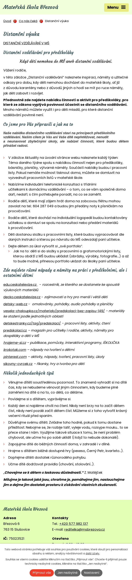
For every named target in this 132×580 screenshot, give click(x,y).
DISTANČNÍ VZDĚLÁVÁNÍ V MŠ (26, 43)
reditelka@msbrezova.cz (84, 529)
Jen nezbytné (67, 573)
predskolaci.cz (15, 330)
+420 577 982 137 (73, 523)
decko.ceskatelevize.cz (21, 297)
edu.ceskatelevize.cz (20, 284)
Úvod (7, 21)
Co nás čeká (28, 21)
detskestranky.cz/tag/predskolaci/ (32, 323)
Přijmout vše (42, 573)
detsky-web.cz (15, 304)
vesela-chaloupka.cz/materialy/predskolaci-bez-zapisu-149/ (54, 311)
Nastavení (91, 573)
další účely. (93, 553)
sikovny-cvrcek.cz (18, 363)
